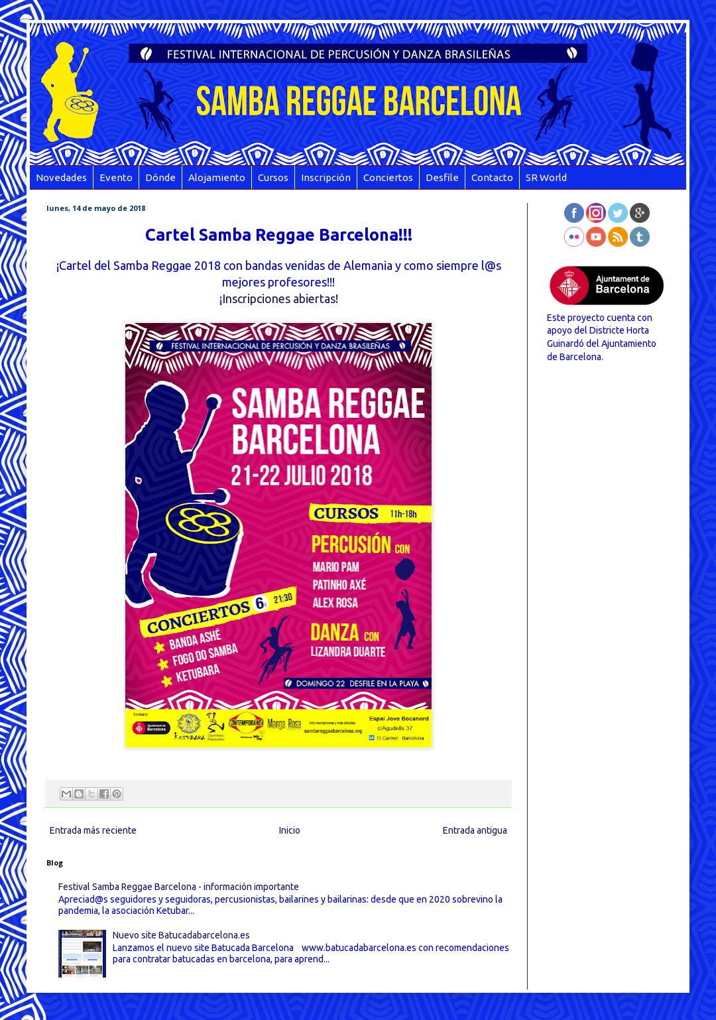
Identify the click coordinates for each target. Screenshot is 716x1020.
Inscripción (326, 177)
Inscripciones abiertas (278, 298)
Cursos (273, 177)
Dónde (160, 177)
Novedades (61, 177)
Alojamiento (216, 177)
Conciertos (388, 177)
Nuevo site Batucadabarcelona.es (181, 935)
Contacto (492, 177)
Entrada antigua (475, 830)
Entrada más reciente (93, 830)
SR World (546, 177)
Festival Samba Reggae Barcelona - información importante (178, 886)
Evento (116, 177)
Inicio (289, 830)
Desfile (442, 177)
